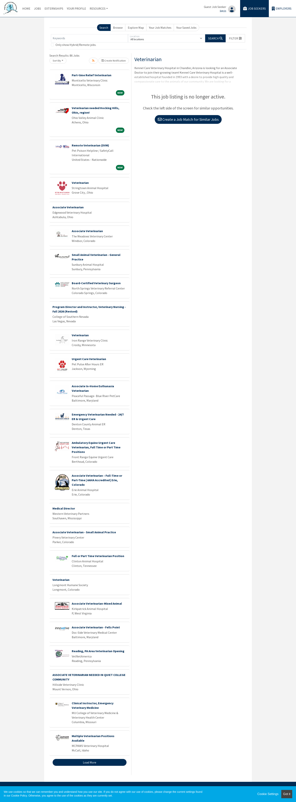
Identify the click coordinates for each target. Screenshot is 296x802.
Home (26, 8)
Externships (54, 8)
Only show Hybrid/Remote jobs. (75, 45)
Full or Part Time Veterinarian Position (98, 556)
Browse (118, 27)
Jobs (37, 8)
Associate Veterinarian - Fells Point (96, 627)
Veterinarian (80, 183)
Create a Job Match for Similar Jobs (188, 119)
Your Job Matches (160, 27)
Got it (286, 794)
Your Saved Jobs (186, 27)
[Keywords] (89, 38)
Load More (89, 762)
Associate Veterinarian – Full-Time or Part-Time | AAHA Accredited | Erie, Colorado (97, 480)
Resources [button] (98, 8)
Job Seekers (254, 8)
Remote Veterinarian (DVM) (90, 145)
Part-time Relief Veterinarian (91, 75)
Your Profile (76, 8)
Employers (281, 8)
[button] (235, 38)
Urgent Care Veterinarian (89, 359)
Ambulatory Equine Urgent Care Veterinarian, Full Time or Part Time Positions (96, 447)
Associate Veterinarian (68, 207)
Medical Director (63, 508)
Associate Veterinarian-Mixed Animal (97, 603)
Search (103, 27)
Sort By (57, 60)
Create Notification (114, 60)
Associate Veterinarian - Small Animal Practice (84, 532)
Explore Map (136, 27)
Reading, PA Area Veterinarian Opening (98, 651)
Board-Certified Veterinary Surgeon (96, 283)
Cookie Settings (267, 794)
